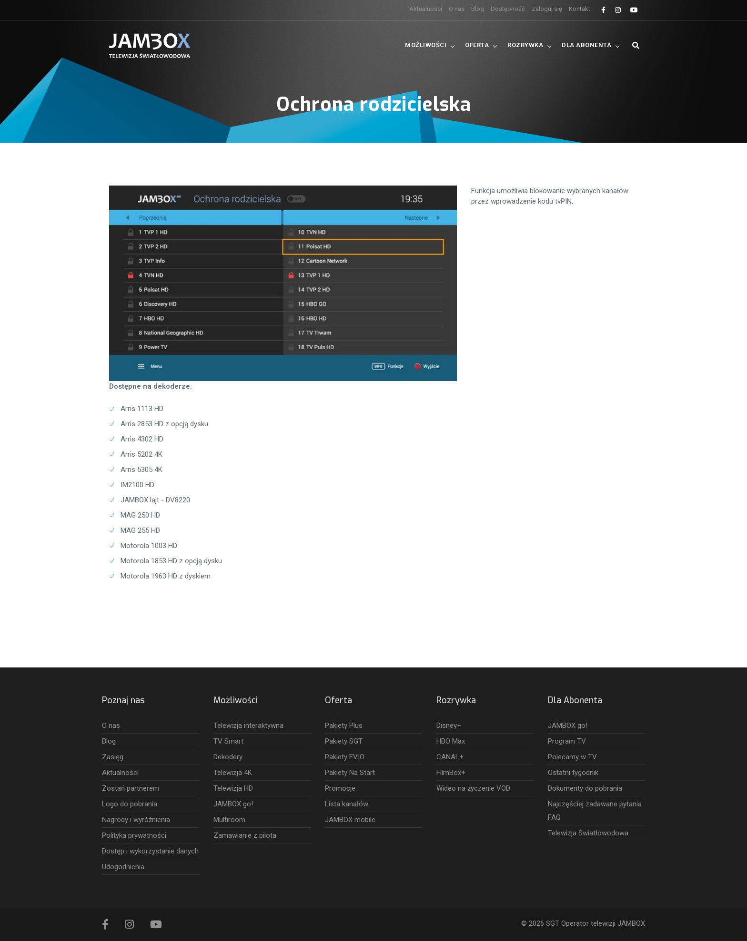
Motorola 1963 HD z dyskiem (166, 576)
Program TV (567, 741)
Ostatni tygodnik (573, 772)
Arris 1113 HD (142, 408)
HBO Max (450, 741)
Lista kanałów (346, 804)
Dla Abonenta (586, 45)
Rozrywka (525, 45)
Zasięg (112, 757)
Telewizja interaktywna (248, 725)
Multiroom (229, 819)
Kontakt (579, 8)
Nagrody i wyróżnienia (136, 819)
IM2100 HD (137, 484)
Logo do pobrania (129, 804)
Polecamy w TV (572, 757)
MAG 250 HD (140, 515)
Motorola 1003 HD (149, 545)
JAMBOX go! (233, 804)
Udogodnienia (123, 867)
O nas (456, 8)
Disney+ (448, 725)
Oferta (477, 45)
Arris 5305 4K (141, 469)
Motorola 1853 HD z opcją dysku (171, 561)
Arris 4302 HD (142, 439)
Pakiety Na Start (350, 772)
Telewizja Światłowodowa (588, 833)
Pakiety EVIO (344, 757)
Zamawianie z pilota (244, 835)
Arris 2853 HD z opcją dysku (164, 424)
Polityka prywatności (134, 835)
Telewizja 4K (232, 772)
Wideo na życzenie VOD (473, 788)
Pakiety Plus (344, 725)
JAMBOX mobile (350, 819)
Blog (477, 8)
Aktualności (425, 8)
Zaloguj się (547, 8)
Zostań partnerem (130, 788)
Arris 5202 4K (141, 454)
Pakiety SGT (344, 741)
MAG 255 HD (140, 530)
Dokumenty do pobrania (585, 788)
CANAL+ (450, 757)
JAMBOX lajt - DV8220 (155, 500)
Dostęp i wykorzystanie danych (150, 851)
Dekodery (227, 757)
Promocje (340, 788)
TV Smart (228, 741)
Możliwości (425, 45)
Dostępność (508, 8)
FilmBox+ (450, 772)
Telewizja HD (233, 788)
